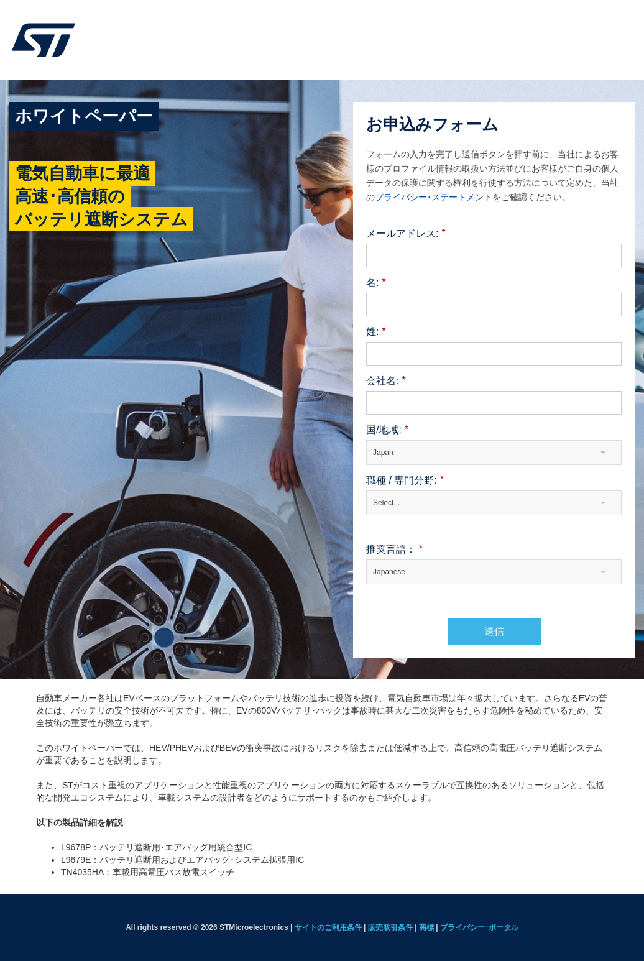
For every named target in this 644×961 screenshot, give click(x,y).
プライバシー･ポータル (479, 927)
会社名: (386, 381)
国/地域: (387, 430)
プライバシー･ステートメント (433, 197)
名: (376, 283)
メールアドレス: (406, 234)
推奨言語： (394, 549)
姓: (376, 332)
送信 (494, 631)
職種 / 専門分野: (405, 480)
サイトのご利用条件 (328, 927)
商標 (426, 927)
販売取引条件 (390, 927)
